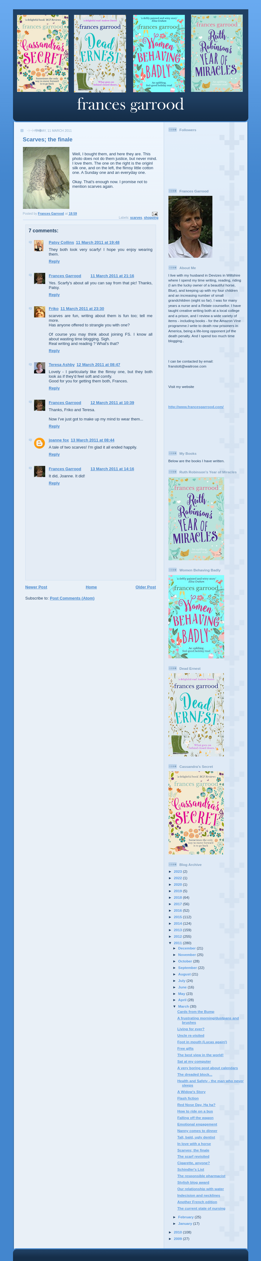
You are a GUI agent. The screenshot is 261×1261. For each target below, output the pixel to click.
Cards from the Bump (195, 1011)
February (186, 1217)
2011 (178, 943)
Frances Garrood (65, 275)
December (187, 948)
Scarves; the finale (193, 1150)
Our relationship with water (200, 1189)
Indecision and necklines (198, 1195)
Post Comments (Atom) (72, 598)
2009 (178, 1239)
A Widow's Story (191, 1092)
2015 (178, 917)
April (183, 1000)
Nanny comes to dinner (197, 1131)
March (184, 1006)
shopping (151, 217)
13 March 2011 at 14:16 (112, 469)
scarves (136, 217)
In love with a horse (194, 1144)
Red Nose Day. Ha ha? (196, 1105)
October (185, 961)
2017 (178, 904)
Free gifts (185, 1048)
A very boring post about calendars (207, 1068)
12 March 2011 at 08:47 (98, 364)
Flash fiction (188, 1098)
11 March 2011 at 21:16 (112, 275)
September (188, 968)
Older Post (146, 587)
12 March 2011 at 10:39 (112, 402)
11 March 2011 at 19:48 (98, 242)
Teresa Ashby (62, 364)
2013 (178, 930)
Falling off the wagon (195, 1118)
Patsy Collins (61, 242)
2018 (178, 897)
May (182, 994)
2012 (178, 936)
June (183, 987)
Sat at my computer (194, 1061)
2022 (178, 878)
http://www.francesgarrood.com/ (196, 407)
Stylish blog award (193, 1182)
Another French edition (197, 1202)
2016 (178, 910)
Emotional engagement (197, 1124)
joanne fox (59, 440)
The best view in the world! (200, 1055)
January (185, 1223)
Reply (54, 261)
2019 (178, 891)
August (185, 974)
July (182, 981)
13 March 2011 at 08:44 (93, 440)
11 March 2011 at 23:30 (82, 308)
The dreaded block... (194, 1074)
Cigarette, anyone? (193, 1163)
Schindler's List (190, 1169)
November (187, 955)
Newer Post (36, 587)
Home (91, 587)
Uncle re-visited (190, 1035)
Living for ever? (191, 1029)
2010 (178, 1232)
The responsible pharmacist (201, 1176)
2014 (178, 923)
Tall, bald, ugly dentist (196, 1137)
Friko (54, 308)
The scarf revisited (193, 1156)
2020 (178, 884)
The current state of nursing (201, 1208)
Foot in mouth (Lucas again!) (202, 1042)
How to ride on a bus (195, 1111)
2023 (178, 871)
